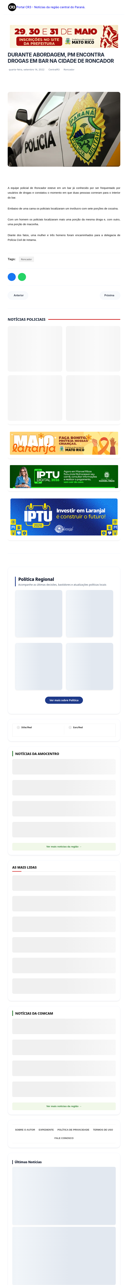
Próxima (109, 295)
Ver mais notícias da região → (64, 846)
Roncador (26, 259)
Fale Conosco (63, 1138)
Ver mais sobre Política (63, 700)
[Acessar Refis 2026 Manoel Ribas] (64, 476)
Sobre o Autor (25, 1129)
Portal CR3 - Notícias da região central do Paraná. (46, 7)
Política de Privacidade (73, 1129)
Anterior (19, 295)
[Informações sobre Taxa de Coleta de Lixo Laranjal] (64, 516)
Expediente (46, 1129)
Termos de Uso (103, 1129)
